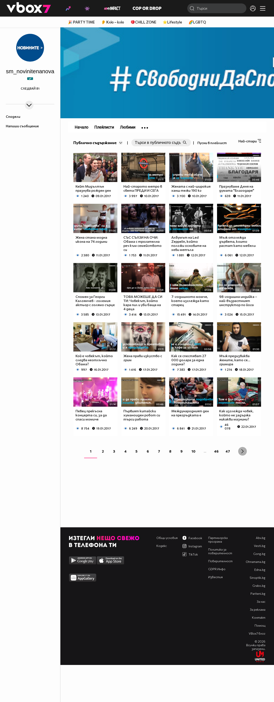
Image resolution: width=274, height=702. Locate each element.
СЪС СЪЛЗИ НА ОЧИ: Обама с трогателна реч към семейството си (142, 243)
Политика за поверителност (220, 551)
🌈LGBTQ (197, 22)
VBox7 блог (257, 633)
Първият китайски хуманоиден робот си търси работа (141, 415)
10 (193, 451)
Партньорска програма (218, 539)
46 (216, 451)
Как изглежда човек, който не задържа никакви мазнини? (236, 415)
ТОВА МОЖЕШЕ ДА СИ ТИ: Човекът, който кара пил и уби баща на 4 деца (142, 302)
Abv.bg (260, 538)
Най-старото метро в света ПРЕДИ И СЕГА (142, 188)
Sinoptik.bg (257, 577)
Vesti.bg (259, 546)
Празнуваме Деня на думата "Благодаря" (236, 188)
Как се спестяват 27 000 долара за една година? (188, 360)
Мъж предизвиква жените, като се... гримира (234, 360)
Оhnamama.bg (255, 561)
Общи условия (167, 538)
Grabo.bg (258, 585)
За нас (261, 601)
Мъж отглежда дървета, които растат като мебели (237, 241)
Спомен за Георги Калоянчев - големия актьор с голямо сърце (95, 300)
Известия (215, 577)
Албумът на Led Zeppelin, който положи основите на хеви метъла (188, 243)
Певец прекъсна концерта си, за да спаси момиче (91, 415)
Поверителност (220, 561)
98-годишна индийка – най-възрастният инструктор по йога (238, 300)
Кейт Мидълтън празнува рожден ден (93, 188)
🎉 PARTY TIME (81, 22)
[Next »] (242, 451)
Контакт (258, 617)
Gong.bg (259, 554)
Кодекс (161, 546)
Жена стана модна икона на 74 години (91, 239)
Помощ (260, 625)
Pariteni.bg (257, 593)
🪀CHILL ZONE (143, 22)
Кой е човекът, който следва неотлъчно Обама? (94, 360)
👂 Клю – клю (112, 22)
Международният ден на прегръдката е (190, 413)
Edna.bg (259, 569)
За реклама (257, 609)
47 (227, 451)
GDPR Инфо (216, 569)
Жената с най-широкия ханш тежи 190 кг (191, 188)
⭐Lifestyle (172, 22)
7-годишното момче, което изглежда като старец (190, 300)
